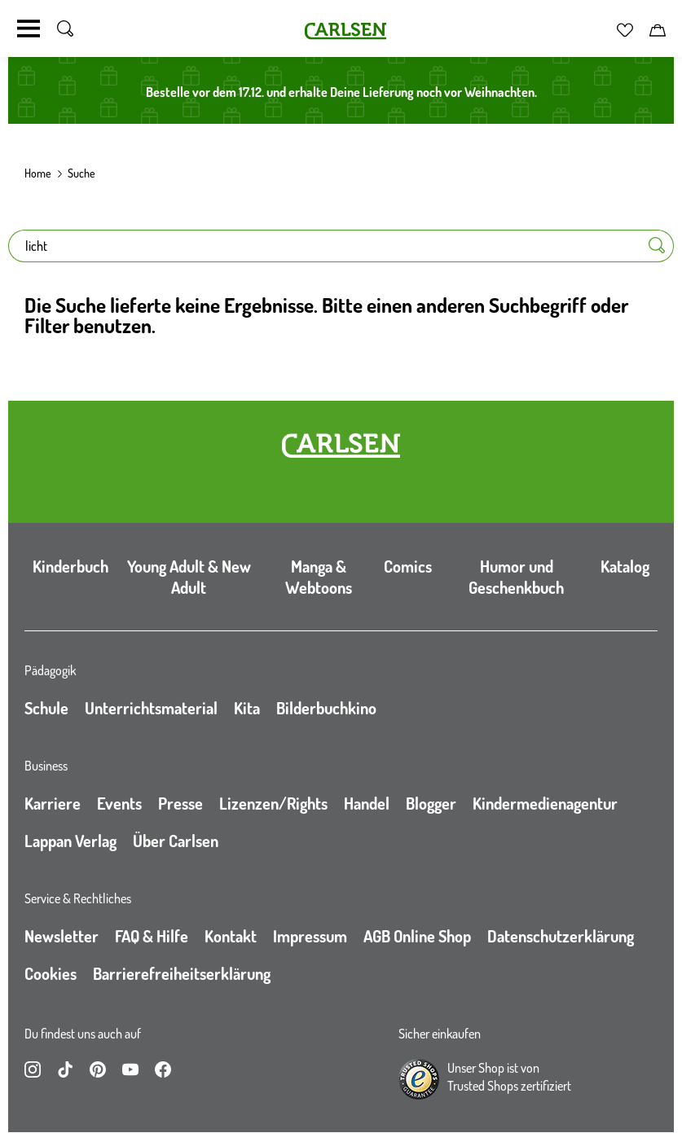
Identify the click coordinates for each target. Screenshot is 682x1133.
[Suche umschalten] (65, 28)
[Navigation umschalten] (28, 28)
